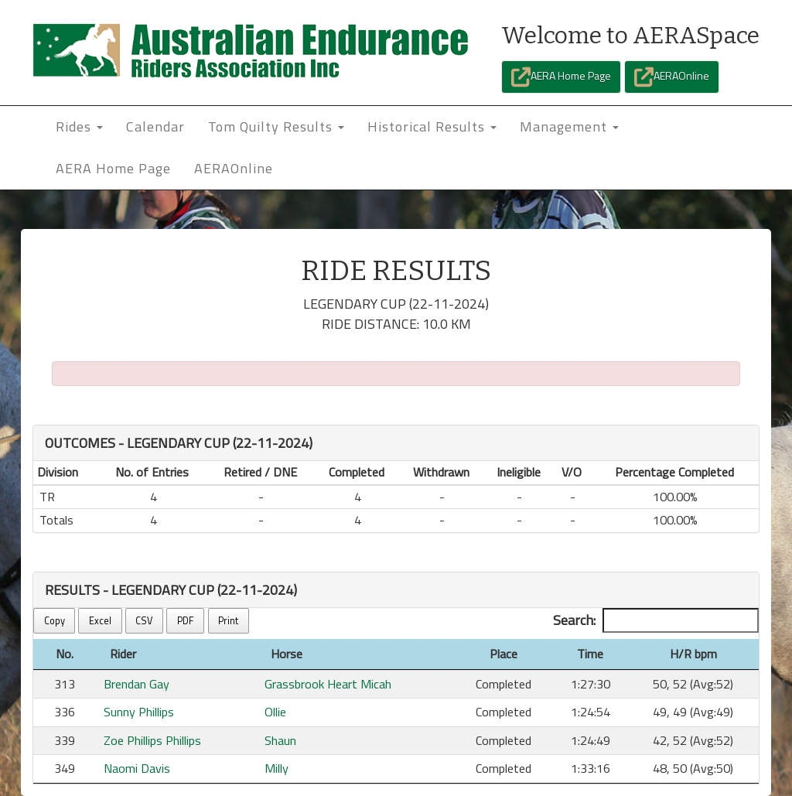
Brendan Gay (136, 684)
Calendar (155, 126)
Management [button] (569, 126)
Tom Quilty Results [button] (276, 126)
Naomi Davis (137, 768)
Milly (276, 768)
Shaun (280, 740)
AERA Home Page (561, 77)
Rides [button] (79, 126)
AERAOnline (671, 77)
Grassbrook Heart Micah (328, 684)
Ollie (275, 711)
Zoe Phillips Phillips (152, 740)
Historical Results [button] (432, 126)
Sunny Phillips (139, 711)
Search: (656, 620)
